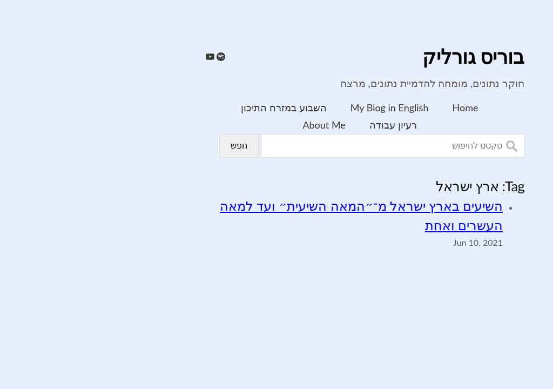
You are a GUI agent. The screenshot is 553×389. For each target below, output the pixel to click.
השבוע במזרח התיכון (200, 107)
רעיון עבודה (310, 125)
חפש (155, 145)
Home (382, 107)
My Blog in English (306, 107)
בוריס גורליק (390, 57)
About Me (240, 125)
